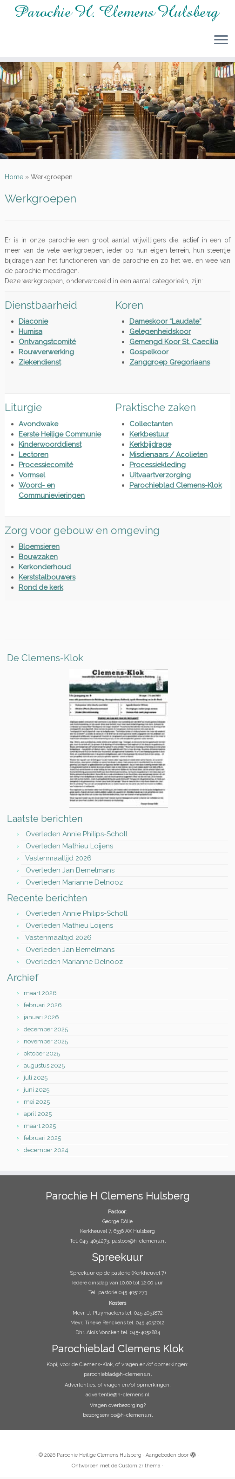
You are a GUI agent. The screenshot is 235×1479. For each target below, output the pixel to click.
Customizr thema (140, 1468)
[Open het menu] (221, 40)
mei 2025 (37, 1103)
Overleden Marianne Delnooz (74, 884)
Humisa (30, 333)
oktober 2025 (42, 1055)
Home (14, 178)
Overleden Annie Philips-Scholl (77, 836)
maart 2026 (40, 994)
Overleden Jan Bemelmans (70, 872)
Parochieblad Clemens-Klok (175, 487)
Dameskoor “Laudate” (165, 323)
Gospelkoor (148, 354)
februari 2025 (42, 1139)
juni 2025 (36, 1091)
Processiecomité (46, 467)
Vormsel (32, 477)
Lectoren (33, 456)
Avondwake (38, 426)
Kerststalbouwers (47, 579)
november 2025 (46, 1043)
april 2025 (38, 1115)
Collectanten (151, 426)
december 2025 (46, 1031)
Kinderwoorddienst (50, 446)
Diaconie (33, 323)
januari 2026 (41, 1019)
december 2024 (46, 1151)
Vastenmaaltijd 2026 (58, 860)
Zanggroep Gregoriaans (169, 364)
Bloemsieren (39, 548)
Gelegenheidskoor (160, 333)
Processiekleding (157, 467)
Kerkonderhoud (45, 569)
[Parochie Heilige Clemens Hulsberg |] (117, 13)
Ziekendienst (40, 364)
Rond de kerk (41, 589)
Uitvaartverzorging (160, 477)
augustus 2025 (44, 1067)
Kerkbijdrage (150, 446)
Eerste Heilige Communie (60, 436)
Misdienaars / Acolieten (168, 456)
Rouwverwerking (46, 354)
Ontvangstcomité (47, 343)
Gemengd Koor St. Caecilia (173, 343)
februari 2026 (43, 1006)
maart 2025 (40, 1127)
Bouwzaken (38, 558)
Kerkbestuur (149, 436)
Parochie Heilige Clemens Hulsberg (99, 1457)
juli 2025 (35, 1079)
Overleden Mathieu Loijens (69, 848)
